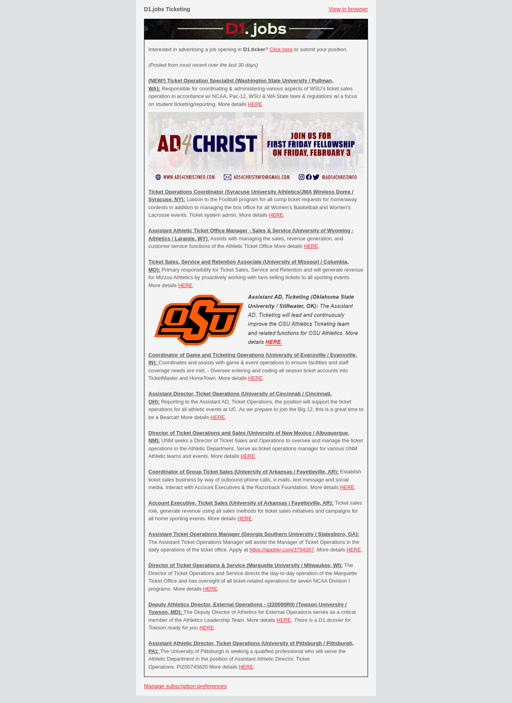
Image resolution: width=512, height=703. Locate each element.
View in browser (348, 9)
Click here (281, 49)
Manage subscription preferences (185, 686)
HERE (255, 104)
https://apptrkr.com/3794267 (282, 550)
